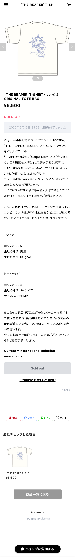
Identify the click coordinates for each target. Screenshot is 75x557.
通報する (66, 390)
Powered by (37, 518)
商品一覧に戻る (37, 494)
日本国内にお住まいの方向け (38, 380)
